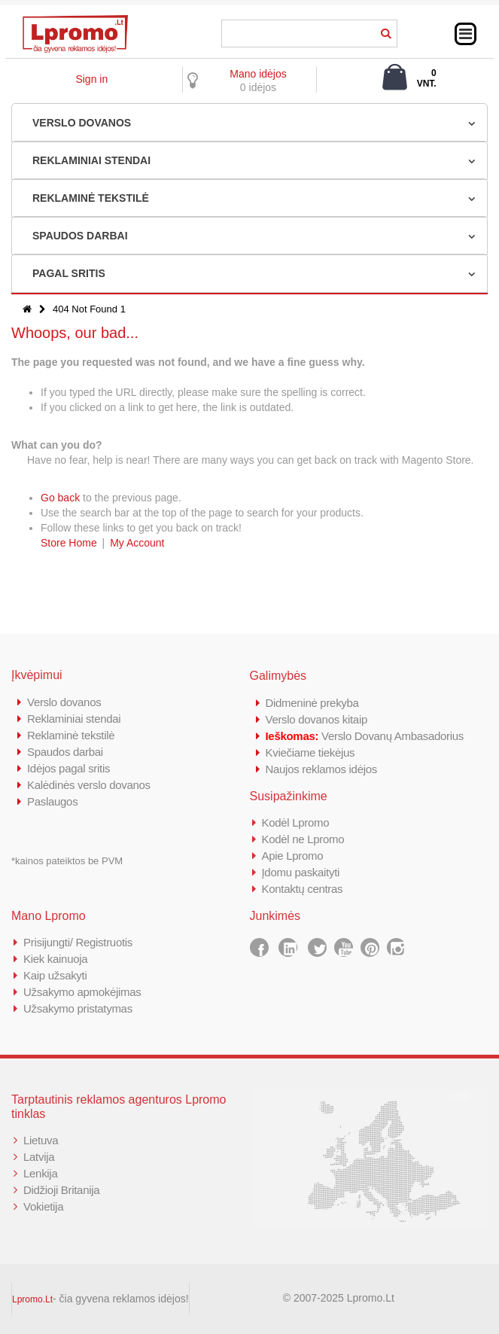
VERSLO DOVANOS (81, 123)
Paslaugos (52, 801)
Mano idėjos (258, 74)
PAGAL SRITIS (68, 273)
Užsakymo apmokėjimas (82, 991)
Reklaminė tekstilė (70, 735)
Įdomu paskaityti (301, 872)
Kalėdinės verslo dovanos (89, 784)
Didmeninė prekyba (312, 702)
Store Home (69, 543)
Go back (60, 498)
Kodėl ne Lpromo (303, 839)
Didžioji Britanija (61, 1189)
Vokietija (43, 1206)
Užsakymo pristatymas (77, 1008)
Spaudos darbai (65, 751)
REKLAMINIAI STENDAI (91, 160)
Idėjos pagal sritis (68, 768)
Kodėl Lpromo (296, 822)
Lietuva (40, 1140)
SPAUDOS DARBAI (80, 236)
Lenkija (40, 1173)
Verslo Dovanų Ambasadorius (365, 735)
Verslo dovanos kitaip (316, 719)
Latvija (38, 1156)
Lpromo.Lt (32, 1299)
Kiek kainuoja (55, 958)
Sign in (91, 79)
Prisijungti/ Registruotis (77, 942)
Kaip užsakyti (55, 975)
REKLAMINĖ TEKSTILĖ (90, 198)
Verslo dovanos (64, 702)
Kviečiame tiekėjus (310, 752)
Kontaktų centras (302, 888)
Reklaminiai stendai (73, 718)
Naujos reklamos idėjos (321, 769)
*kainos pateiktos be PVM (67, 860)
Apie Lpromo (293, 855)
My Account (137, 543)
